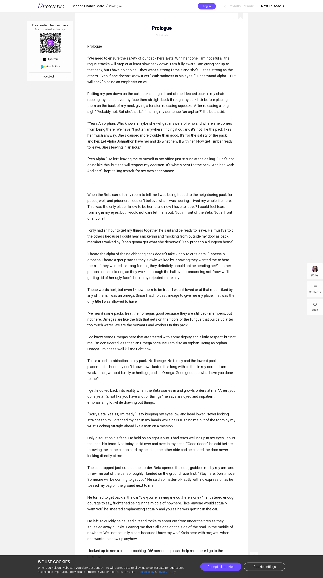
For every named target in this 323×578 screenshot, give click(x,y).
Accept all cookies (220, 567)
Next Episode (273, 6)
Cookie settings (264, 567)
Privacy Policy (166, 571)
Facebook (49, 76)
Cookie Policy (145, 571)
